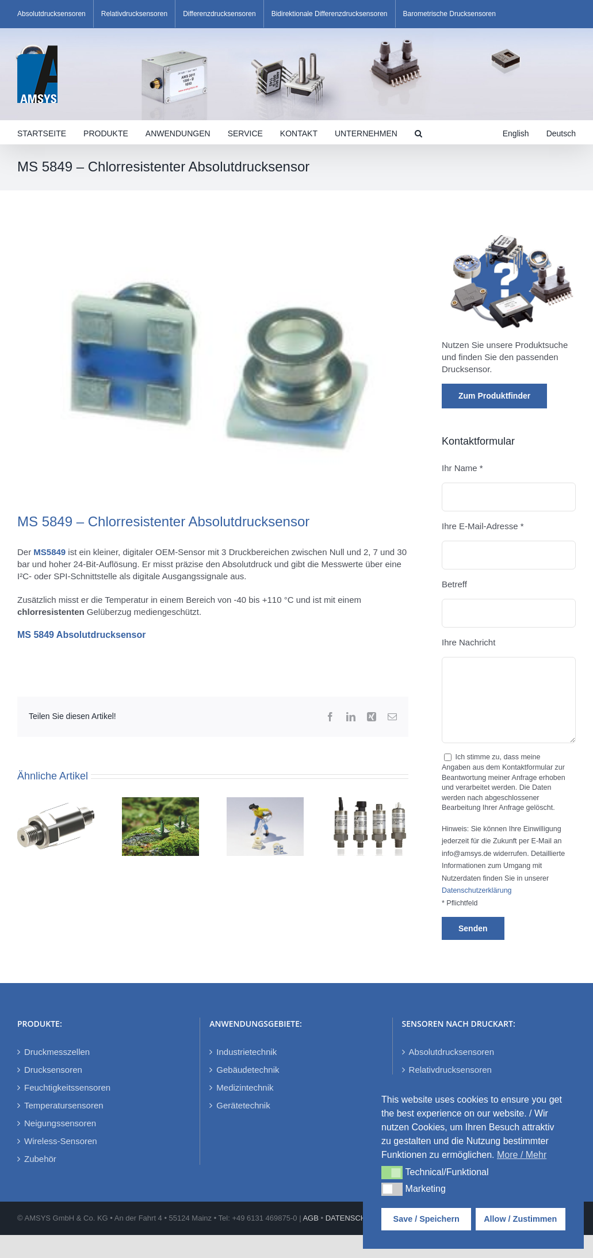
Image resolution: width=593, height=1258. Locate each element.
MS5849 (49, 552)
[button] (418, 132)
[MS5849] (212, 360)
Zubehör (40, 1159)
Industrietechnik (246, 1052)
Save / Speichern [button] (426, 1218)
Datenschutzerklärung (477, 890)
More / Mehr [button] (521, 1155)
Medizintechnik (244, 1087)
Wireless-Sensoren (60, 1141)
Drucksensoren (53, 1070)
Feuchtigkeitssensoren (67, 1087)
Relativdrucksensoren (450, 1070)
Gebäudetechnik (247, 1070)
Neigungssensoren (60, 1123)
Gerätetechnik (243, 1105)
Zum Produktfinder (494, 395)
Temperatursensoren (64, 1105)
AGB (310, 1218)
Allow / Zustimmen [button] (520, 1218)
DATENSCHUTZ (353, 1218)
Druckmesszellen (57, 1052)
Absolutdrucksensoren (451, 1052)
